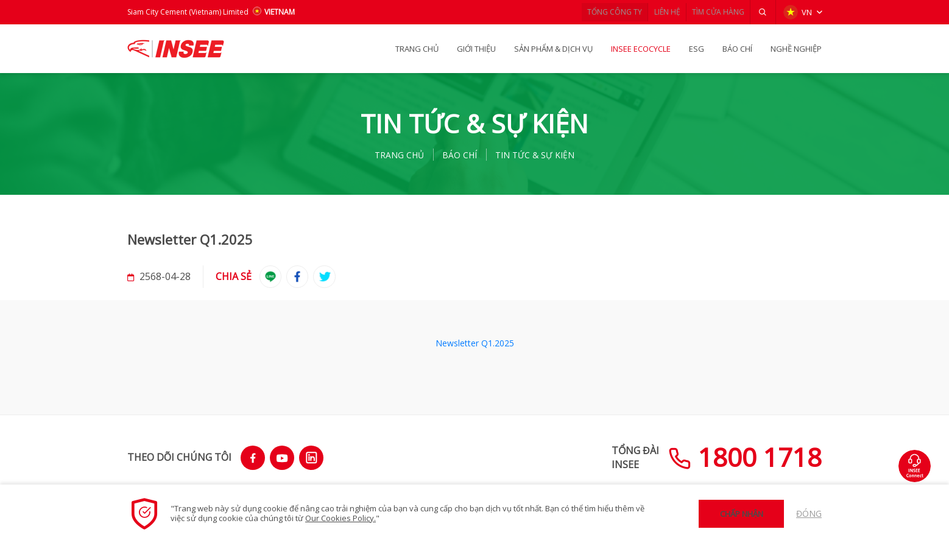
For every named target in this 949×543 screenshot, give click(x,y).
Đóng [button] (809, 513)
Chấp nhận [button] (741, 513)
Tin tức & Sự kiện (540, 154)
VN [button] (796, 12)
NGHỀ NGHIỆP (796, 48)
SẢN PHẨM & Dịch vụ (553, 48)
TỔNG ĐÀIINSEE (635, 457)
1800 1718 (745, 457)
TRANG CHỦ (417, 48)
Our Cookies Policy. (340, 518)
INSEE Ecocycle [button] (641, 48)
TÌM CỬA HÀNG (711, 12)
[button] (761, 12)
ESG (696, 48)
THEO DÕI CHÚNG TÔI (179, 457)
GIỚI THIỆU (476, 48)
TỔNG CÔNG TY (593, 12)
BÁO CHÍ (737, 48)
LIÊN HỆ (653, 12)
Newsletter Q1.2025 (475, 345)
